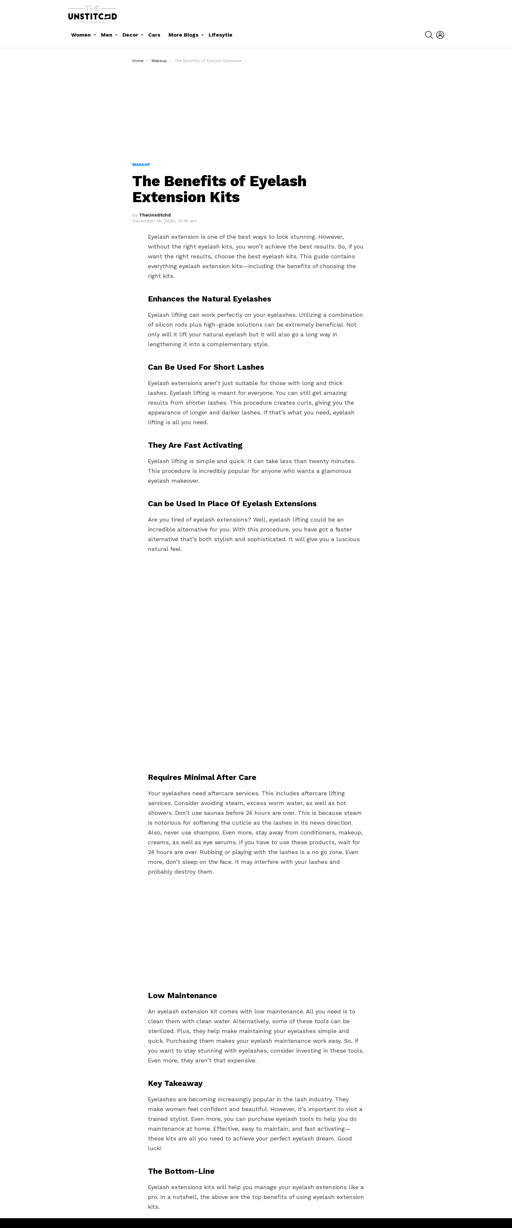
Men (106, 35)
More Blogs (183, 35)
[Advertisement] (256, 112)
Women (81, 35)
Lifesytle (220, 35)
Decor (130, 35)
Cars (154, 35)
